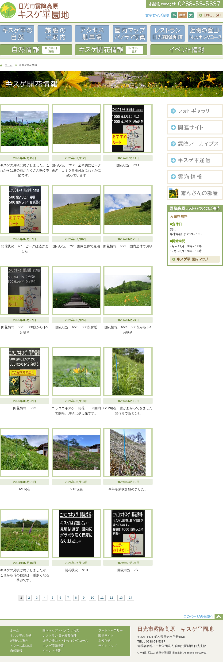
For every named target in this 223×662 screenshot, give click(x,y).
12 (111, 597)
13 (121, 597)
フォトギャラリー (110, 630)
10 (92, 597)
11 (102, 597)
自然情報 (16, 650)
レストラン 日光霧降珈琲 (59, 635)
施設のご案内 (19, 640)
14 (130, 597)
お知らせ (104, 640)
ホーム (8, 65)
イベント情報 (51, 650)
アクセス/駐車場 (21, 645)
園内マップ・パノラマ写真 (60, 630)
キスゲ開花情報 (53, 645)
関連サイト (106, 635)
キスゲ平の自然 (20, 635)
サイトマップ (107, 645)
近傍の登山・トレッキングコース (65, 640)
